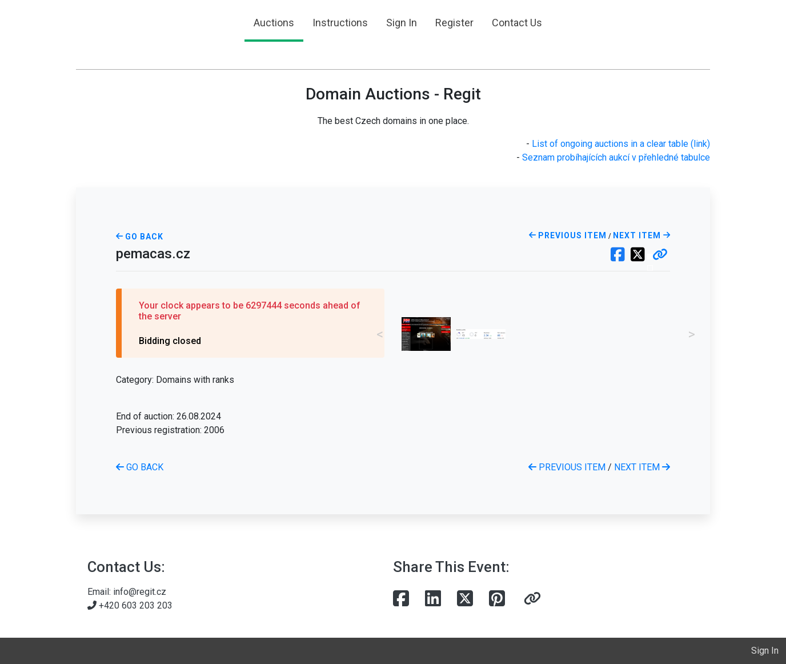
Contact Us (517, 23)
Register (454, 23)
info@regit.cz (139, 591)
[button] (660, 255)
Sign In (401, 23)
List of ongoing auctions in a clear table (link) (621, 143)
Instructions (340, 23)
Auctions (274, 23)
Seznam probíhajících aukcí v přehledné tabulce (616, 157)
